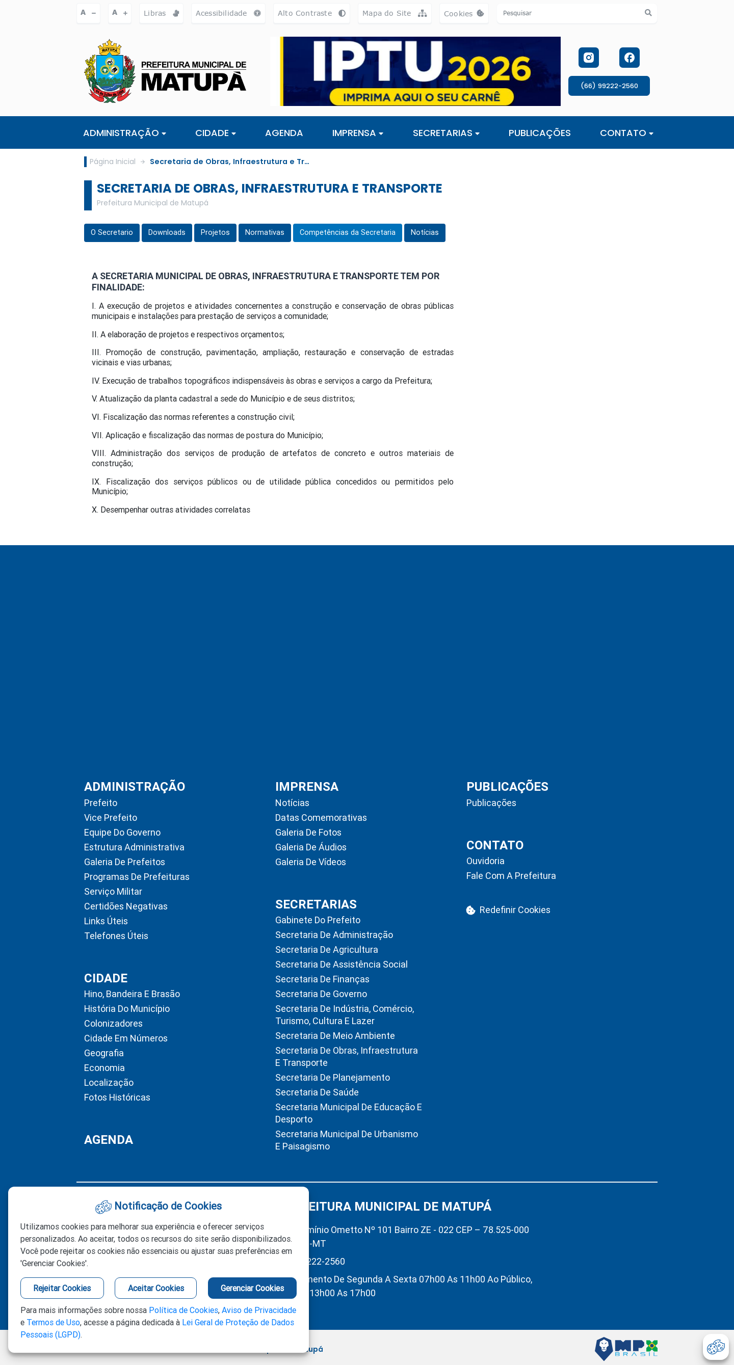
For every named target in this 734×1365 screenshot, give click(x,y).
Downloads (167, 232)
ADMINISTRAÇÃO (124, 132)
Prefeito (100, 803)
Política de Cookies (183, 1310)
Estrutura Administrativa (134, 847)
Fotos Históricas (117, 1097)
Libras (161, 13)
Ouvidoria (485, 861)
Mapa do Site (394, 13)
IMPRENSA (357, 132)
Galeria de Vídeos (310, 862)
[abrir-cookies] (716, 1347)
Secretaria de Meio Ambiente (335, 1035)
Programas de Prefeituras (137, 876)
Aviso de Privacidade (259, 1310)
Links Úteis (106, 921)
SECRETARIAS (446, 132)
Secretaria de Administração (334, 935)
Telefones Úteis (116, 936)
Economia (104, 1068)
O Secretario (112, 232)
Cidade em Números (126, 1038)
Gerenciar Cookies (252, 1288)
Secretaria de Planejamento (332, 1077)
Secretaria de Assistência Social (341, 964)
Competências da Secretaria (348, 232)
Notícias (425, 232)
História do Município (127, 1008)
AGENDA (284, 132)
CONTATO (626, 132)
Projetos (215, 232)
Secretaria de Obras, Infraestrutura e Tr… (229, 161)
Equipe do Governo (122, 832)
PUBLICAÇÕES (540, 132)
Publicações (491, 803)
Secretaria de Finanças (322, 979)
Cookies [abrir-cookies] (466, 16)
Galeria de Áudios (311, 847)
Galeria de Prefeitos (124, 862)
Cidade (215, 132)
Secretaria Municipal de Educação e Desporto (348, 1113)
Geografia (104, 1053)
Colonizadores (113, 1023)
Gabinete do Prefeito (317, 920)
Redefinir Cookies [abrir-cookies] (508, 910)
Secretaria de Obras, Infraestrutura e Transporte (346, 1056)
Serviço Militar (113, 891)
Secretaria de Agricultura (326, 949)
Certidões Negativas (126, 906)
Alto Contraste (312, 13)
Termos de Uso (53, 1322)
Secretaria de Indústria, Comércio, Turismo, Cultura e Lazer (344, 1015)
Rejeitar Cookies (62, 1288)
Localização (109, 1082)
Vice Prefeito (110, 817)
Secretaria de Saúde (317, 1092)
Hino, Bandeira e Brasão (132, 994)
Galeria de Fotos (308, 832)
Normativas (264, 232)
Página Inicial (113, 161)
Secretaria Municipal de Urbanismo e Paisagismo (346, 1140)
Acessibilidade (228, 13)
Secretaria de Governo (321, 994)
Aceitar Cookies (156, 1288)
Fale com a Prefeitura (511, 875)
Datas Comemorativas (321, 817)
